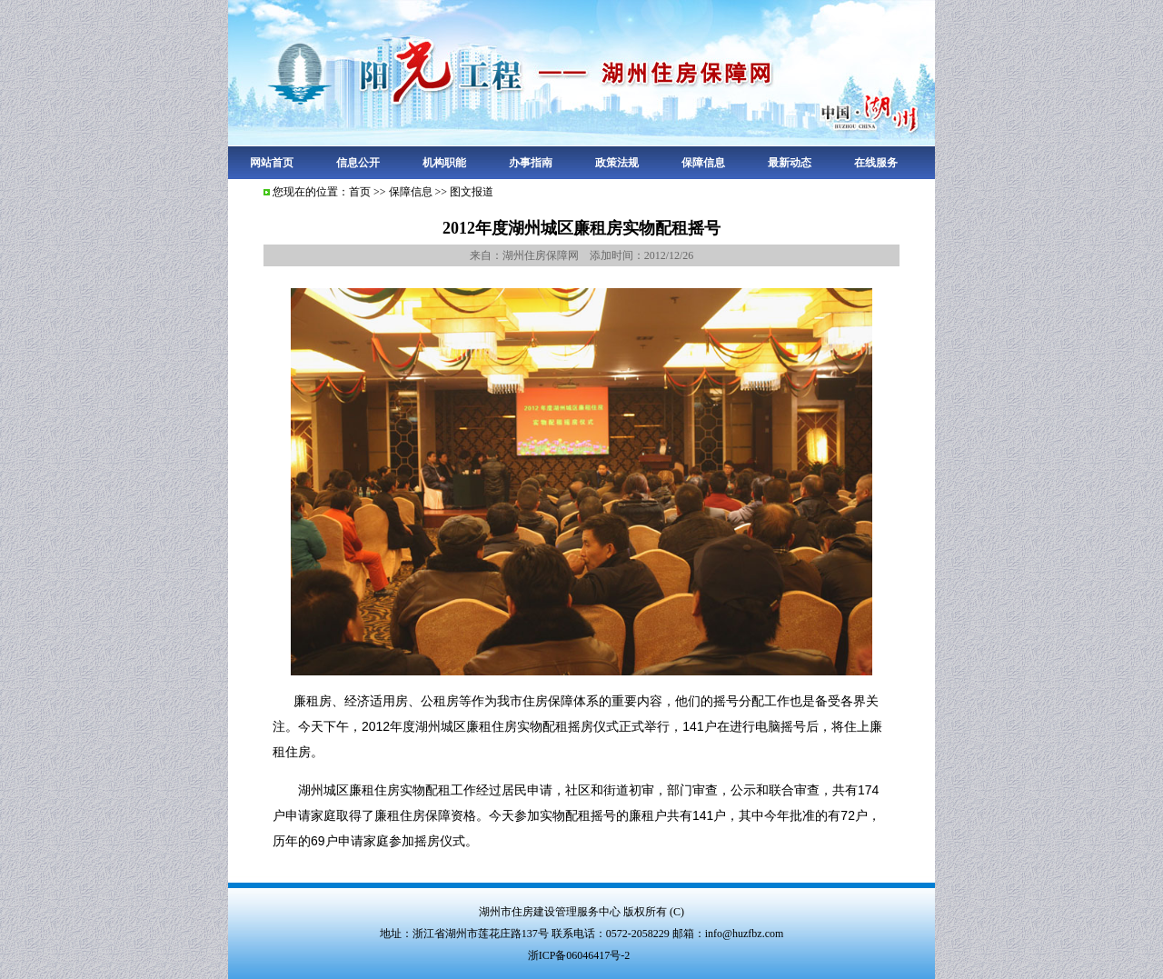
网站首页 (271, 162)
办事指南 (530, 162)
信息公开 (358, 162)
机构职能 (444, 162)
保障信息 (703, 162)
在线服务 (876, 162)
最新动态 (789, 162)
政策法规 (617, 162)
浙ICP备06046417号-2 (579, 955)
